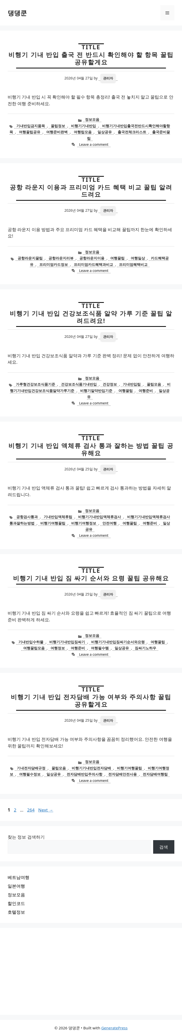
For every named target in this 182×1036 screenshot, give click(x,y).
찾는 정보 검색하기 (26, 837)
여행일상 (138, 258)
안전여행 (109, 523)
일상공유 (105, 131)
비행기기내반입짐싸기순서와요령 (118, 641)
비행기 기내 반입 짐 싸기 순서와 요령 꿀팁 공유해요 (91, 578)
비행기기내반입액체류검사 (99, 516)
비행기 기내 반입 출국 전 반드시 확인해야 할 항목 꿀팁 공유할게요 (90, 58)
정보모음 (92, 119)
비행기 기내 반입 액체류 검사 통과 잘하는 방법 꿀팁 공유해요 (90, 449)
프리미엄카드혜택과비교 (93, 264)
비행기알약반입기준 (96, 390)
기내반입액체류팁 (58, 516)
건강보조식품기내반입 (79, 384)
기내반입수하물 (30, 641)
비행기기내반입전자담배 (91, 768)
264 (31, 810)
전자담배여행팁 (155, 774)
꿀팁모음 (154, 384)
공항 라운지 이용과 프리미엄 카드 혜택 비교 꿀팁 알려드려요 (91, 191)
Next (45, 810)
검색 (163, 847)
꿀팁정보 (58, 125)
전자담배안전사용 (122, 774)
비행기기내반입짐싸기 (67, 641)
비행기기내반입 (83, 125)
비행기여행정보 (83, 523)
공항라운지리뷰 (61, 258)
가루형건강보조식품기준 (35, 384)
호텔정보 (16, 912)
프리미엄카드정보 (53, 264)
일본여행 (16, 886)
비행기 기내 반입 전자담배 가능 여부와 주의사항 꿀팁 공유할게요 (91, 700)
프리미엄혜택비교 (133, 264)
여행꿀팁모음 (34, 648)
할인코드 (16, 903)
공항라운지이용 (91, 258)
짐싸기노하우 (145, 648)
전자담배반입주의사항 (84, 774)
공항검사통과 (27, 516)
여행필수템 (100, 648)
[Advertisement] (91, 971)
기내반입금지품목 (30, 125)
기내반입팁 (132, 384)
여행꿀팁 (117, 258)
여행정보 (58, 648)
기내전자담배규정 (31, 768)
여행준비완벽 (57, 131)
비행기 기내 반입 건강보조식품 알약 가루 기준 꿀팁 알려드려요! (91, 317)
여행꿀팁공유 (29, 131)
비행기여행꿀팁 (52, 523)
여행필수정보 (30, 774)
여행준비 (146, 390)
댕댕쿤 (17, 12)
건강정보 (110, 384)
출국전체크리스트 (132, 131)
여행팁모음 (83, 131)
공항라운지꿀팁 (30, 258)
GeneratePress (114, 1027)
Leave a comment (93, 144)
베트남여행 (18, 877)
